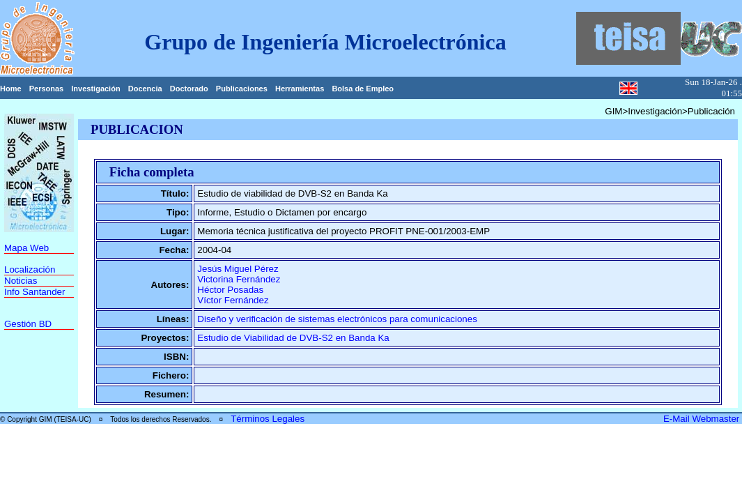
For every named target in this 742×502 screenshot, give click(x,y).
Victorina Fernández (238, 279)
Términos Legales (267, 418)
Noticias (20, 280)
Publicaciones (242, 88)
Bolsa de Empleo (363, 88)
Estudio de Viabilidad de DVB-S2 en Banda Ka (293, 338)
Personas (46, 88)
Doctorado (189, 88)
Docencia (145, 88)
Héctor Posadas (230, 289)
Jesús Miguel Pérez (237, 269)
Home (11, 88)
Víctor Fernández (232, 300)
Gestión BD (28, 324)
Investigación (95, 88)
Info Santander (34, 292)
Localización (29, 269)
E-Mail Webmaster (702, 418)
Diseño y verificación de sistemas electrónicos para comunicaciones (337, 319)
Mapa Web (26, 248)
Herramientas (299, 88)
